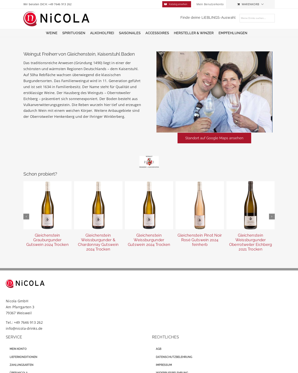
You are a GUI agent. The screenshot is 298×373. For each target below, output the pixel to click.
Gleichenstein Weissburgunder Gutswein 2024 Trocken (149, 240)
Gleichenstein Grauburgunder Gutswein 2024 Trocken (47, 240)
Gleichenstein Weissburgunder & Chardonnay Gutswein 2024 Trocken (98, 242)
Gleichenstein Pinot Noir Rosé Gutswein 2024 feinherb (200, 240)
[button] (26, 216)
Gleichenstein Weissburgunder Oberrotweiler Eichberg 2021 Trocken (250, 242)
